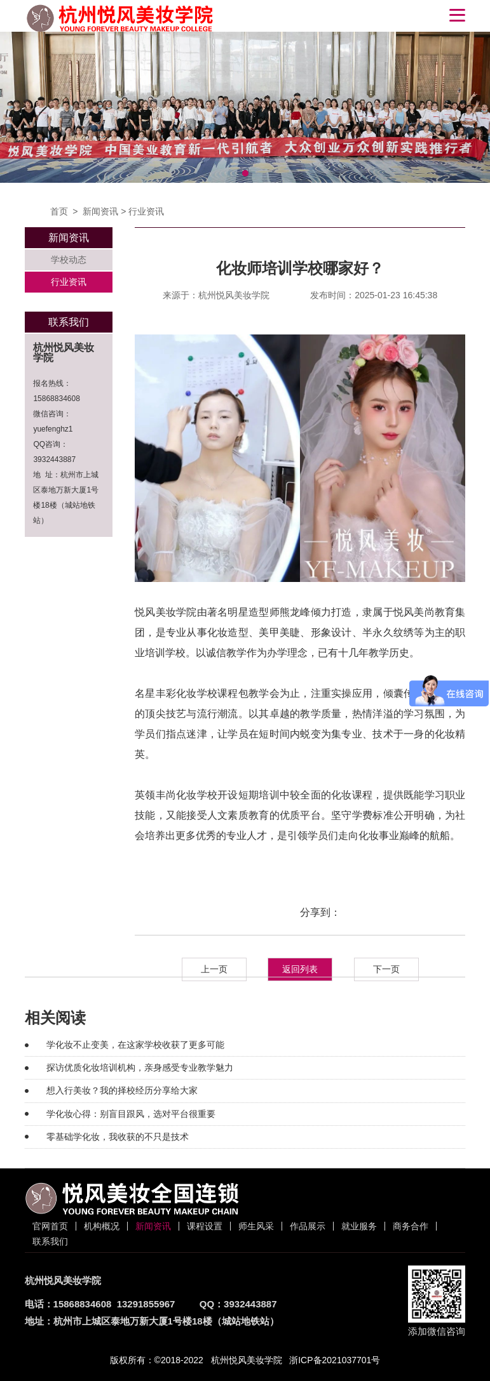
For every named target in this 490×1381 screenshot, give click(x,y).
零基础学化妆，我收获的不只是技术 (117, 1137)
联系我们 (50, 1241)
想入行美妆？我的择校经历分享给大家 (122, 1090)
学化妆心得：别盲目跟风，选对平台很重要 (130, 1114)
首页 (59, 211)
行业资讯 (146, 211)
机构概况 (101, 1226)
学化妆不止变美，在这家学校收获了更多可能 (135, 1045)
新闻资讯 (100, 211)
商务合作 (410, 1226)
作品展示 (307, 1226)
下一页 (386, 969)
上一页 (214, 969)
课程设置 (204, 1226)
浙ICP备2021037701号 (334, 1360)
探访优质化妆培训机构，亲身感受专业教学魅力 (139, 1067)
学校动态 (68, 259)
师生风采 (256, 1226)
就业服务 (359, 1226)
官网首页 (50, 1226)
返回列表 (300, 969)
